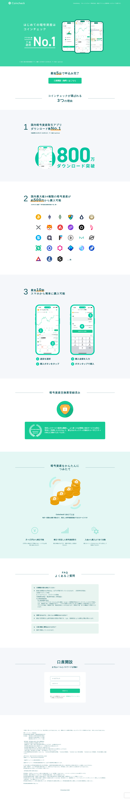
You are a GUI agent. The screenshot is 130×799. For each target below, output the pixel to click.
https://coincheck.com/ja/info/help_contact (38, 756)
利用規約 (68, 696)
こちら (36, 783)
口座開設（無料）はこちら (65, 81)
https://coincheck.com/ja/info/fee (37, 757)
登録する (65, 690)
